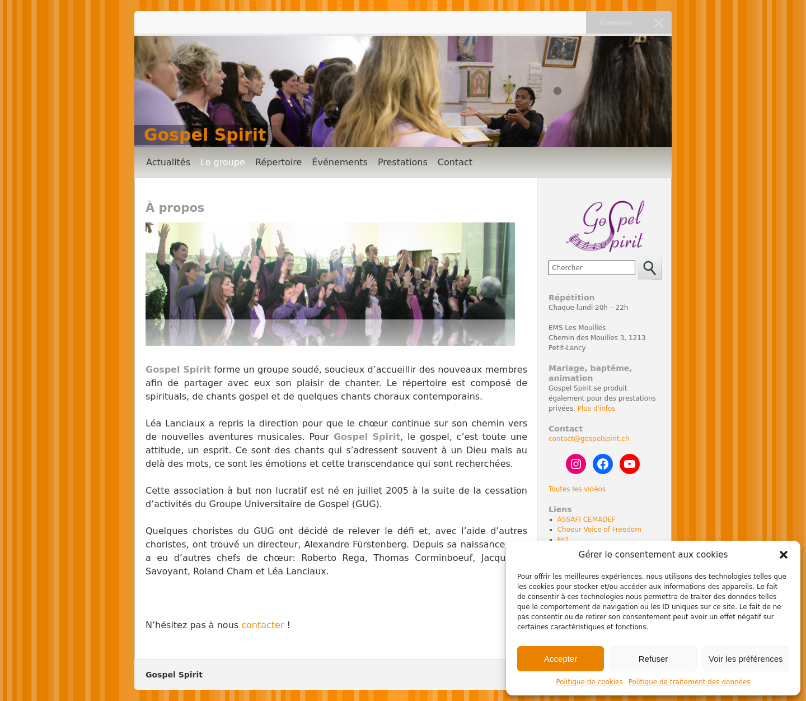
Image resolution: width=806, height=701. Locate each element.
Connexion (616, 22)
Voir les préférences (746, 658)
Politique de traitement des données (690, 682)
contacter (262, 625)
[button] (783, 554)
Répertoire (278, 162)
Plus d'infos (597, 408)
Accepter (560, 658)
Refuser (653, 658)
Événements (340, 162)
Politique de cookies (589, 682)
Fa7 (563, 540)
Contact (455, 162)
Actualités (168, 162)
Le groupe (222, 162)
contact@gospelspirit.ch (589, 439)
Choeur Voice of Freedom (599, 529)
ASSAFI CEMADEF (586, 519)
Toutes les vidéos (577, 489)
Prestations (403, 162)
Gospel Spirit (205, 135)
